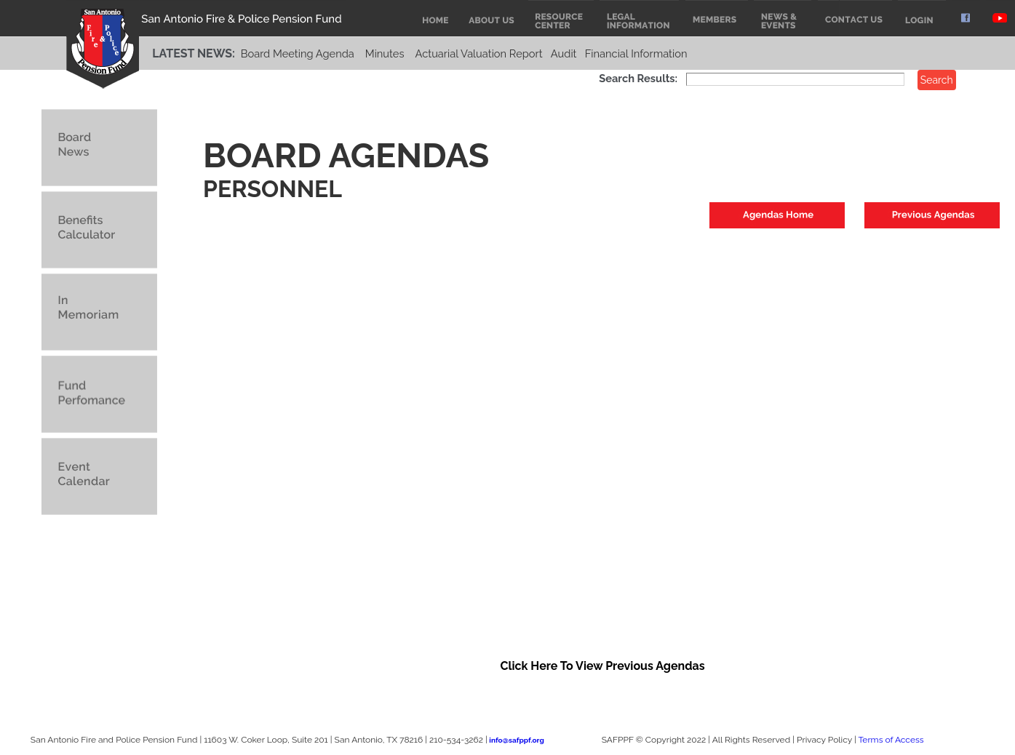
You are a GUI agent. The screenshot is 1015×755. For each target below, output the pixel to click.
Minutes (385, 53)
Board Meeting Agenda (297, 53)
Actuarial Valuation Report (479, 53)
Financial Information (636, 53)
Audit (564, 53)
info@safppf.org (516, 740)
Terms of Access (890, 740)
